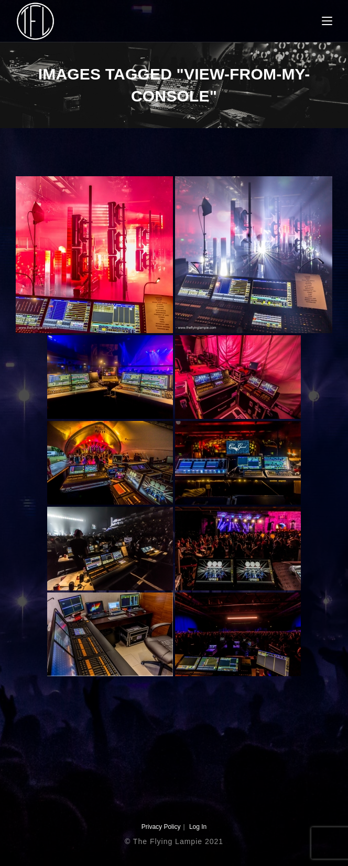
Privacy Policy (161, 826)
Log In (197, 826)
